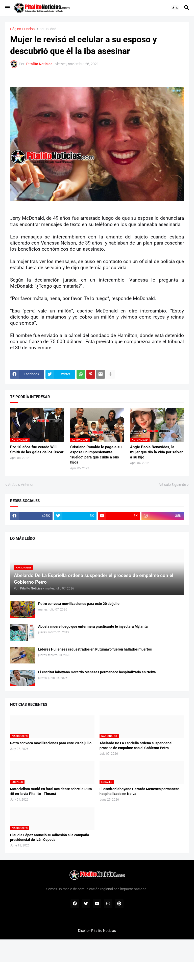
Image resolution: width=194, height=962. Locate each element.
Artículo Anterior (21, 485)
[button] (7, 8)
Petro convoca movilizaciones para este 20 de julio (78, 604)
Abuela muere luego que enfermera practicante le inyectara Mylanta (93, 626)
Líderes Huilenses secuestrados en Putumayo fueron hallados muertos (95, 649)
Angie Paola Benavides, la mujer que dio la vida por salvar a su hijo (156, 452)
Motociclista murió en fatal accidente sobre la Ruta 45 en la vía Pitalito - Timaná (51, 791)
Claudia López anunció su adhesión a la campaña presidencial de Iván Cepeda (49, 837)
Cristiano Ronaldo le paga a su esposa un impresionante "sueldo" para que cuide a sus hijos (96, 455)
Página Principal (23, 29)
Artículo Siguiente (172, 485)
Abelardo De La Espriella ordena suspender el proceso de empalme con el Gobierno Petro (136, 745)
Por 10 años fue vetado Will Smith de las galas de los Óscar (36, 449)
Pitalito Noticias (103, 931)
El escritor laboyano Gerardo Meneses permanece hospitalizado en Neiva (97, 672)
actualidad (48, 29)
